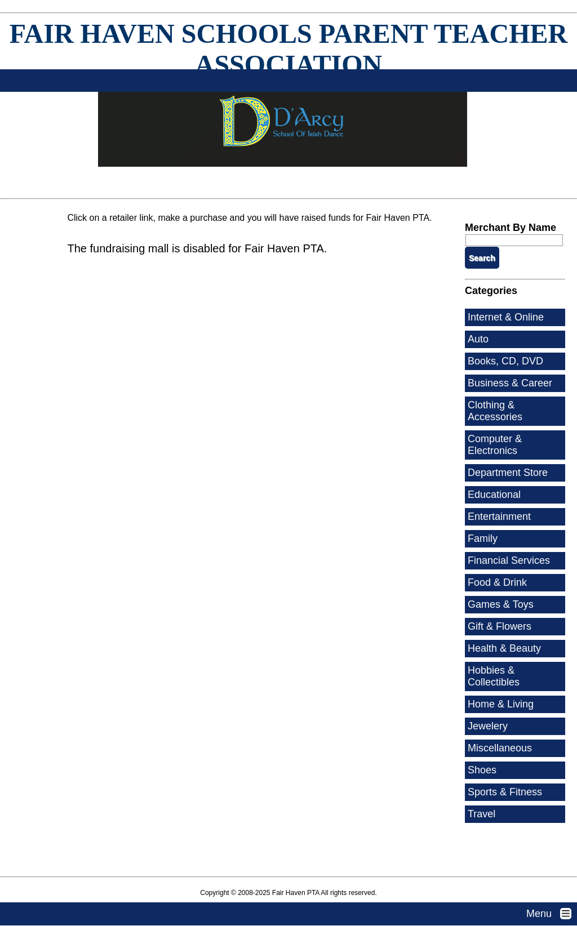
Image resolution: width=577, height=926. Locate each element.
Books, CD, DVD (505, 361)
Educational (494, 494)
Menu (551, 913)
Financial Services (509, 560)
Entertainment (499, 516)
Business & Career (510, 383)
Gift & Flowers (499, 626)
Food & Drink (497, 582)
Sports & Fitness (505, 792)
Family (483, 538)
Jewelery (488, 726)
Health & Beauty (504, 648)
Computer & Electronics (495, 444)
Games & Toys (501, 604)
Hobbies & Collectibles (494, 676)
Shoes (482, 770)
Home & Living (501, 704)
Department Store (508, 472)
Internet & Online (506, 317)
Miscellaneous (500, 748)
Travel (481, 814)
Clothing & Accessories (495, 410)
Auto (478, 339)
